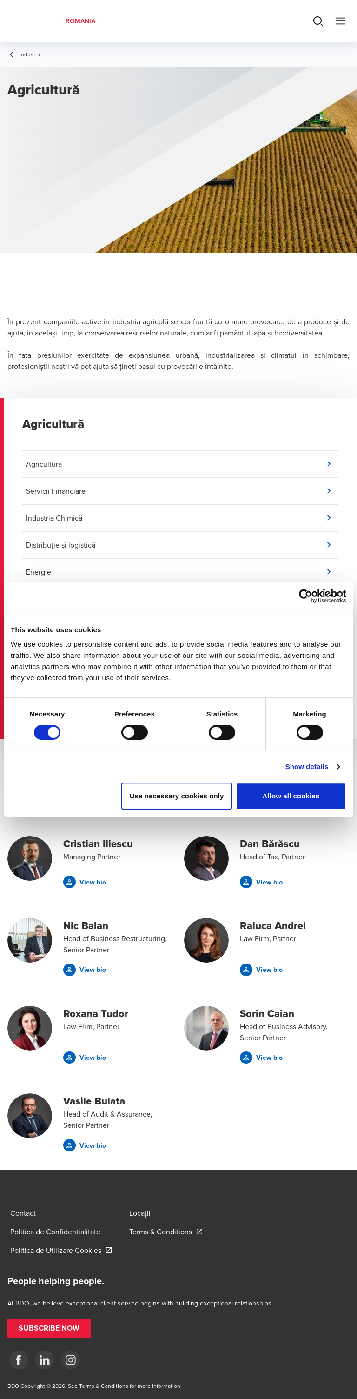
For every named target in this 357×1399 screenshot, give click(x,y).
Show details (307, 766)
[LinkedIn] (44, 1360)
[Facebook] (18, 1360)
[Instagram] (71, 1360)
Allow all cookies (291, 796)
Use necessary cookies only (177, 796)
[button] (182, 463)
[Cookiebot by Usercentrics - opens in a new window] (305, 596)
